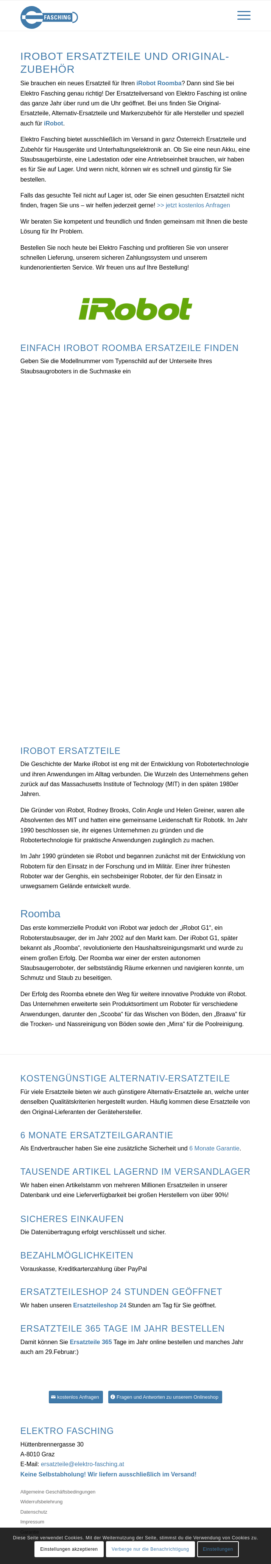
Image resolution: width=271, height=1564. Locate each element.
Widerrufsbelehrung (41, 1501)
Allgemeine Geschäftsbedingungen (58, 1492)
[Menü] (240, 15)
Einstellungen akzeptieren (69, 1549)
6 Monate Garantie (214, 1148)
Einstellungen (218, 1549)
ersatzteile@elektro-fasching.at (82, 1464)
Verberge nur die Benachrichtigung (150, 1549)
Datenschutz (33, 1512)
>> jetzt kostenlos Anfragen (193, 205)
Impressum (32, 1522)
